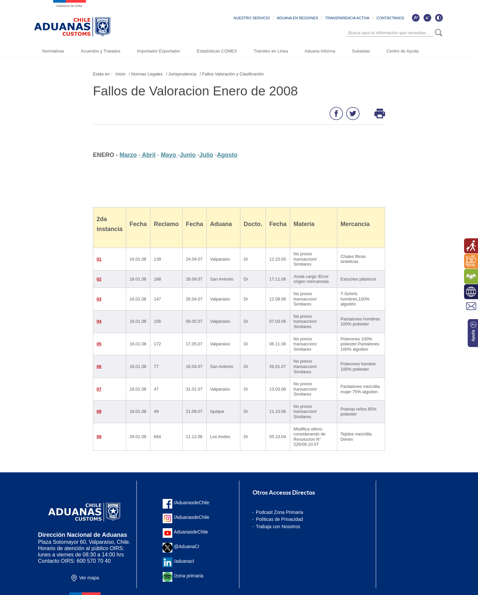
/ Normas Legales (146, 73)
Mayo (169, 155)
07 (99, 389)
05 (99, 343)
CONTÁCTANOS (390, 18)
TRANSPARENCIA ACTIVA (347, 18)
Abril (147, 155)
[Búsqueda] (389, 33)
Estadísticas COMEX (217, 51)
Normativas (53, 51)
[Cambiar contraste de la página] (438, 18)
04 (99, 321)
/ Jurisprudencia (181, 73)
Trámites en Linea (271, 51)
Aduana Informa (320, 51)
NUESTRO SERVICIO (252, 18)
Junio (188, 155)
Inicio (120, 73)
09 (99, 436)
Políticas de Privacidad (279, 519)
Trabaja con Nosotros (278, 526)
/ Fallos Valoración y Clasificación (232, 73)
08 (99, 411)
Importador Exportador (158, 51)
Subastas (361, 51)
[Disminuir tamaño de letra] (427, 18)
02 (99, 279)
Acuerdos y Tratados (100, 51)
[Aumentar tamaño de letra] (415, 18)
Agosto (227, 155)
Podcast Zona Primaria (279, 512)
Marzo (128, 155)
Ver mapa (89, 577)
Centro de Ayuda (402, 51)
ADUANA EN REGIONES (297, 18)
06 (99, 366)
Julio (206, 155)
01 (99, 259)
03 (99, 299)
